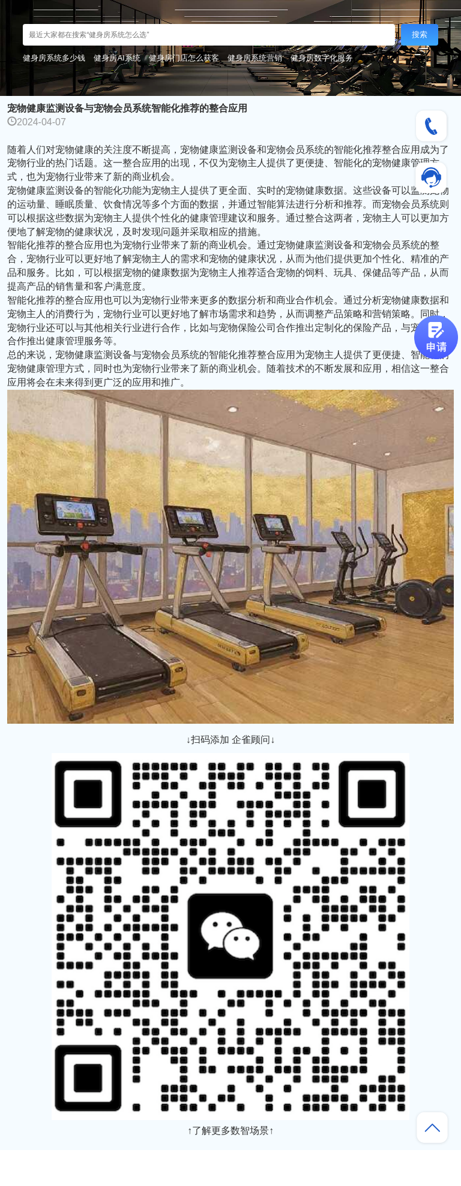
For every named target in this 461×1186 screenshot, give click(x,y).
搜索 (419, 34)
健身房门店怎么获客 (184, 57)
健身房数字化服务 (322, 57)
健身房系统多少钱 (54, 57)
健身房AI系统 (117, 57)
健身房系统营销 (254, 57)
